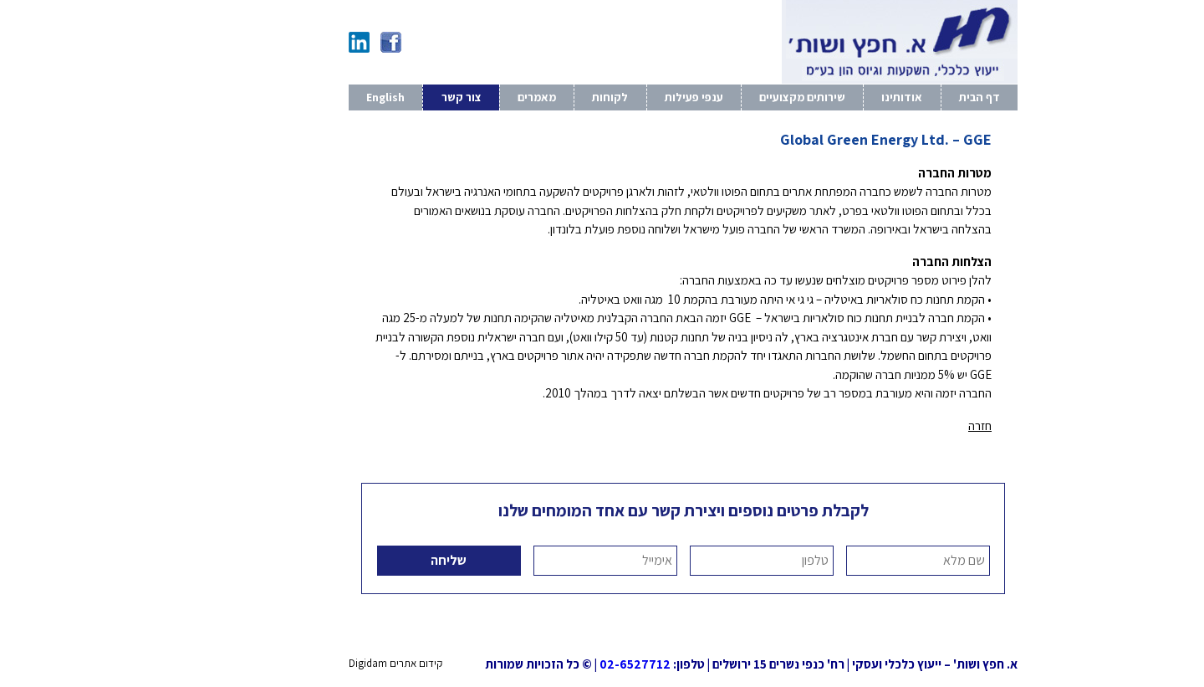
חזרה (899, 425)
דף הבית (898, 97)
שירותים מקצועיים (721, 97)
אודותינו (820, 97)
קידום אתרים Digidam (314, 663)
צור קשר (380, 97)
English (304, 97)
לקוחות (529, 97)
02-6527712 (553, 664)
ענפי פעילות (613, 97)
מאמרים (455, 97)
